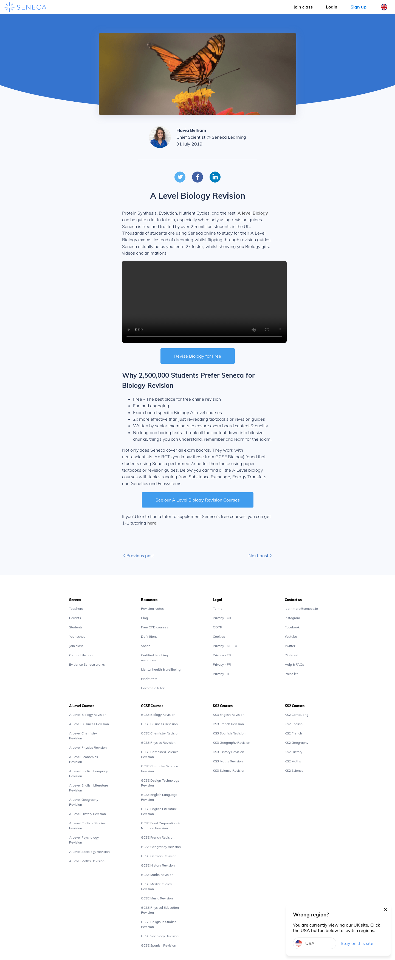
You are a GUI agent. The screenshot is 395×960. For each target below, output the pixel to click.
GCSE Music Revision (157, 898)
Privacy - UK (222, 618)
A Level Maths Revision (87, 861)
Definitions (149, 636)
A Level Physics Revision (88, 747)
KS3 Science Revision (229, 770)
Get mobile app (80, 655)
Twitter (290, 646)
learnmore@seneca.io (301, 608)
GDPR (217, 627)
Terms (217, 608)
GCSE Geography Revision (161, 847)
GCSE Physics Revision (158, 742)
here (151, 523)
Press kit (291, 674)
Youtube (291, 636)
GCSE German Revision (158, 856)
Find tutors (149, 679)
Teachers (76, 608)
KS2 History (293, 752)
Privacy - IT (221, 674)
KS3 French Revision (228, 724)
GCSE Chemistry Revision (160, 733)
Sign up (358, 7)
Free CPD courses (154, 627)
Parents (75, 618)
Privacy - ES (222, 655)
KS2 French (293, 733)
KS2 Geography (296, 742)
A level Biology (253, 213)
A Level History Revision (87, 814)
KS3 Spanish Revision (229, 733)
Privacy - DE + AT (226, 646)
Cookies (219, 636)
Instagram (292, 618)
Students (76, 627)
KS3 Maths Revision (228, 761)
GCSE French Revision (157, 837)
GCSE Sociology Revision (160, 936)
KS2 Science (294, 770)
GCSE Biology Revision (158, 715)
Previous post (138, 555)
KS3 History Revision (228, 752)
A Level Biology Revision (87, 715)
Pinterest (291, 655)
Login (331, 7)
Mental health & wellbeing (160, 669)
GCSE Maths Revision (157, 875)
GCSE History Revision (158, 865)
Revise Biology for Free (197, 356)
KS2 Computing (296, 715)
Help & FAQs (294, 664)
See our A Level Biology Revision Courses (198, 500)
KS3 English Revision (228, 715)
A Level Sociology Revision (89, 852)
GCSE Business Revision (159, 724)
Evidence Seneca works (87, 664)
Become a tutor (152, 688)
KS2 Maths (293, 761)
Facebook (292, 627)
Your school (77, 636)
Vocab (145, 646)
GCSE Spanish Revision (158, 945)
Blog (144, 618)
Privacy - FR (222, 664)
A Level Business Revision (89, 724)
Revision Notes (152, 608)
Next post (261, 555)
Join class (76, 646)
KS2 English (294, 724)
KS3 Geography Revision (231, 742)
